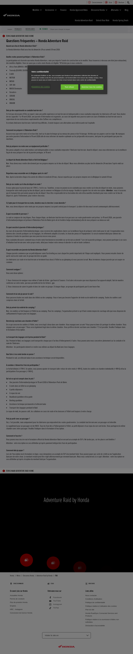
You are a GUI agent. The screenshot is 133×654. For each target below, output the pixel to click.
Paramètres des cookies (40, 87)
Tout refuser (69, 87)
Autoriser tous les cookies (92, 87)
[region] (67, 79)
